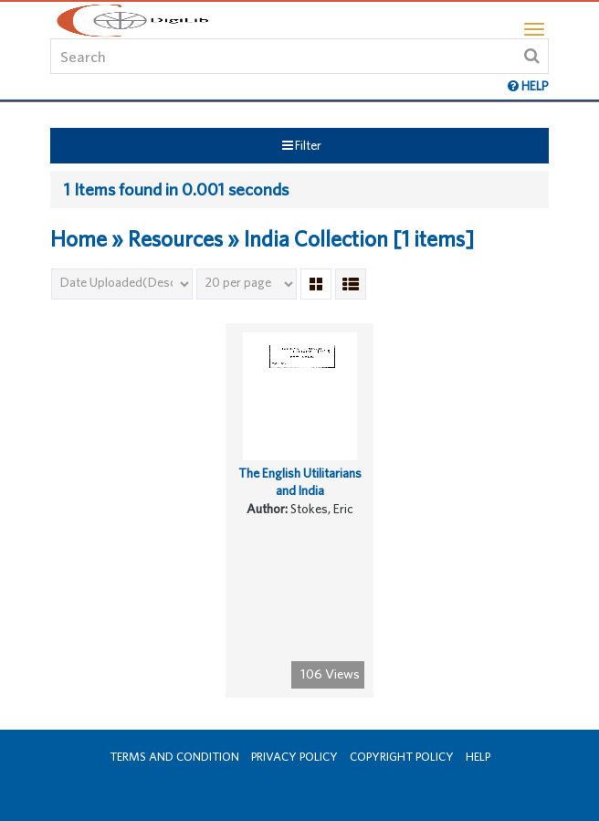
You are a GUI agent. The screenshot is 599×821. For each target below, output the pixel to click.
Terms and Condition (174, 756)
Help (478, 756)
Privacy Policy (294, 756)
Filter (301, 145)
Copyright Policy (402, 756)
